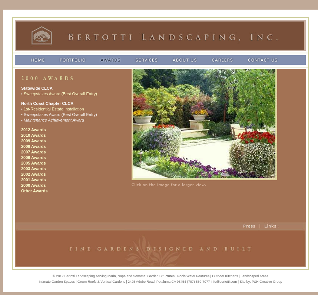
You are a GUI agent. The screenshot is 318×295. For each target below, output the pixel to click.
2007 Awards (33, 152)
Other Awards (34, 191)
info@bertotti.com (224, 282)
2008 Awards (33, 146)
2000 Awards (33, 185)
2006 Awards (33, 157)
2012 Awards (33, 129)
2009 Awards (33, 141)
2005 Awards (33, 163)
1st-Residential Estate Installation (54, 109)
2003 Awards (33, 168)
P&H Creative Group (267, 282)
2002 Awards (33, 174)
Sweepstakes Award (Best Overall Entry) (60, 94)
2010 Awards (33, 135)
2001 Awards (33, 180)
